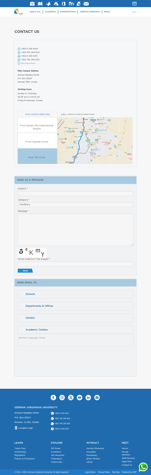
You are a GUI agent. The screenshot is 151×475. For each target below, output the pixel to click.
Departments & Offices (39, 306)
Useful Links (56, 462)
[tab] (75, 294)
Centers (30, 318)
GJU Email (86, 4)
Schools (30, 294)
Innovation (91, 452)
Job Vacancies (57, 455)
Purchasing (91, 455)
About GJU (35, 12)
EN (133, 12)
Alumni (125, 448)
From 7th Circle (36, 157)
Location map (25, 428)
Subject (23, 189)
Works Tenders (93, 458)
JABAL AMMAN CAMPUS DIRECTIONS (78, 114)
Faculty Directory (126, 453)
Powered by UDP (129, 472)
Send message (26, 271)
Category (24, 200)
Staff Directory (128, 458)
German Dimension (89, 12)
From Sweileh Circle (37, 142)
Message (23, 211)
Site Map (116, 472)
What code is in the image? (34, 259)
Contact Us (127, 465)
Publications (56, 458)
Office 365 (64, 4)
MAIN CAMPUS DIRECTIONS (37, 114)
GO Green (55, 448)
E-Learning (71, 4)
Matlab (48, 4)
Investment (56, 452)
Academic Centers (37, 330)
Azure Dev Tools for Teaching (56, 4)
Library (40, 4)
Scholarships (20, 452)
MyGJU (79, 3)
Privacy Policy (104, 472)
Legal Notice (90, 472)
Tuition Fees (20, 448)
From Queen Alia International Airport (36, 127)
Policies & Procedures (24, 458)
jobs (32, 3)
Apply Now (127, 461)
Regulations (19, 455)
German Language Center (32, 338)
